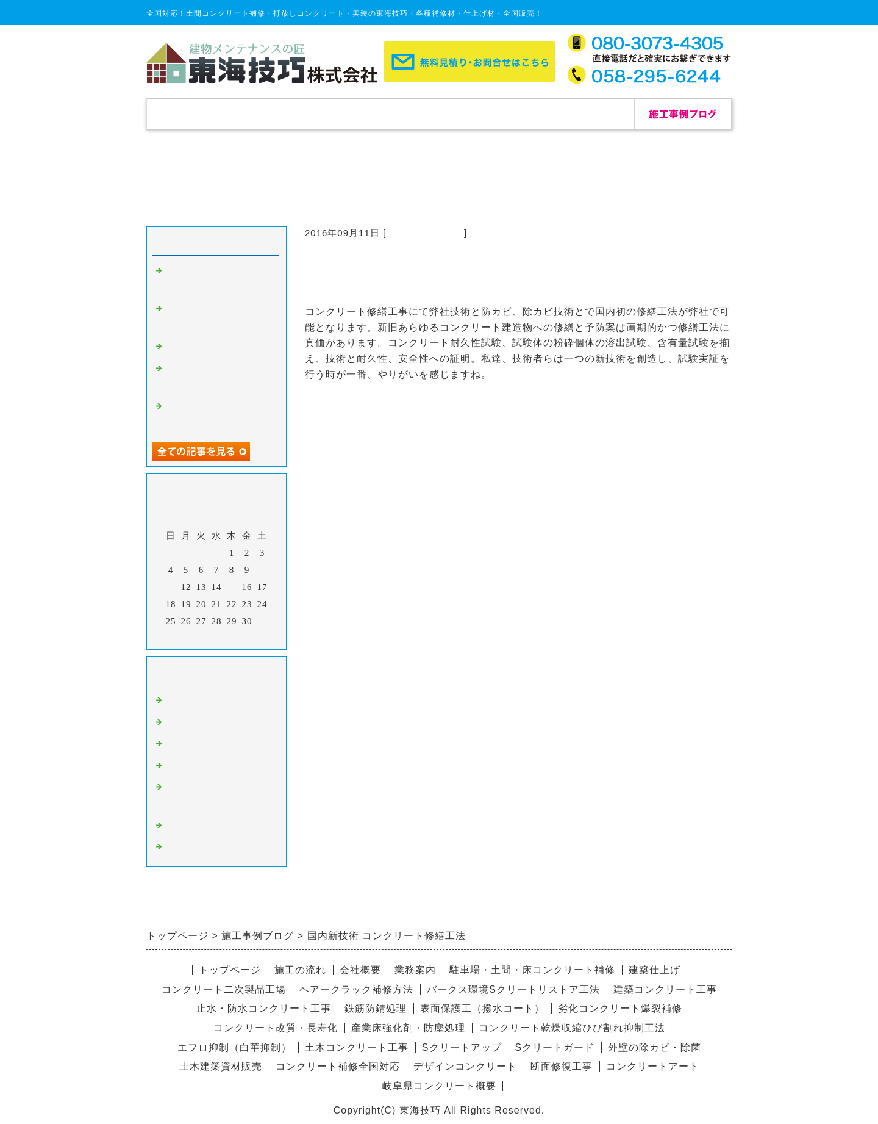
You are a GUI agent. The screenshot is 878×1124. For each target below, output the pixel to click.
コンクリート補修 (425, 233)
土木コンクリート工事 (357, 1047)
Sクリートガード (555, 1047)
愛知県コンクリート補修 (218, 767)
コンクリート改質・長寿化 (275, 1028)
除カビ (179, 724)
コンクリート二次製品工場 (224, 989)
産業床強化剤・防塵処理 (408, 1028)
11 (171, 587)
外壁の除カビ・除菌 (654, 1047)
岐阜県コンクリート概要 (439, 1086)
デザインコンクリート (213, 827)
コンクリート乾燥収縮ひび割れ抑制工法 (572, 1028)
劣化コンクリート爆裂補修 (620, 1008)
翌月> (241, 637)
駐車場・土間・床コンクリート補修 (532, 970)
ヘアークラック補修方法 (356, 989)
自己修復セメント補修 (213, 348)
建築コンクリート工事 (665, 989)
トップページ (195, 114)
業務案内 (415, 970)
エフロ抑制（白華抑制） (234, 1047)
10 (262, 570)
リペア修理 (189, 848)
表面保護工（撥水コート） (482, 1008)
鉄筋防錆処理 (375, 1008)
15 (232, 587)
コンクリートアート (652, 1066)
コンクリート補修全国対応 (338, 1066)
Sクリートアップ (462, 1047)
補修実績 (293, 114)
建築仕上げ (654, 970)
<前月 (191, 637)
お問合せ (585, 114)
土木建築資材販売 (220, 1066)
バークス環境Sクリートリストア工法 (513, 989)
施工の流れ (390, 114)
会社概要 (488, 114)
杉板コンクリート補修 (213, 745)
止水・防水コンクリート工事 (263, 1008)
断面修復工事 (561, 1066)
